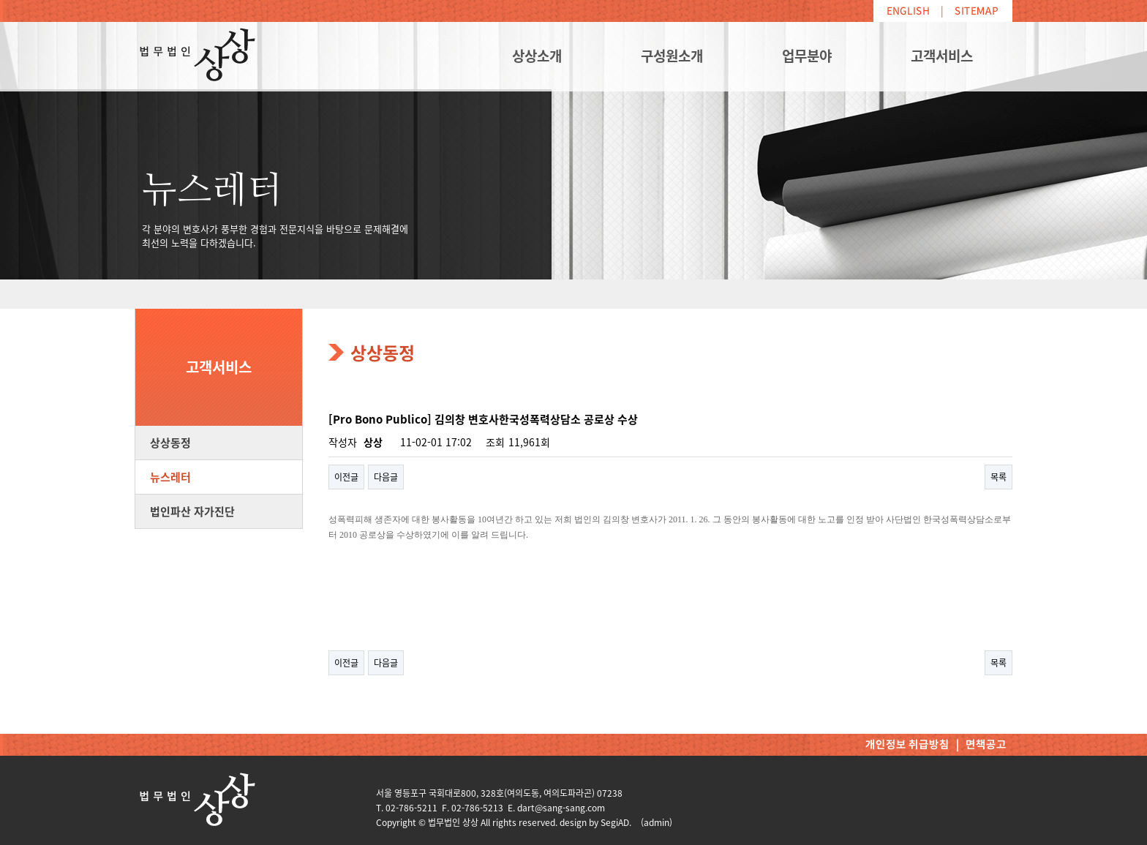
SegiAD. (616, 822)
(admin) (656, 822)
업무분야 (807, 55)
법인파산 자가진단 (192, 511)
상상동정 (170, 443)
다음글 (386, 477)
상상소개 (537, 55)
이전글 (346, 477)
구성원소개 (672, 55)
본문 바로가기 (0, 0)
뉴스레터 (170, 477)
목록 (998, 477)
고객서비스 (942, 55)
